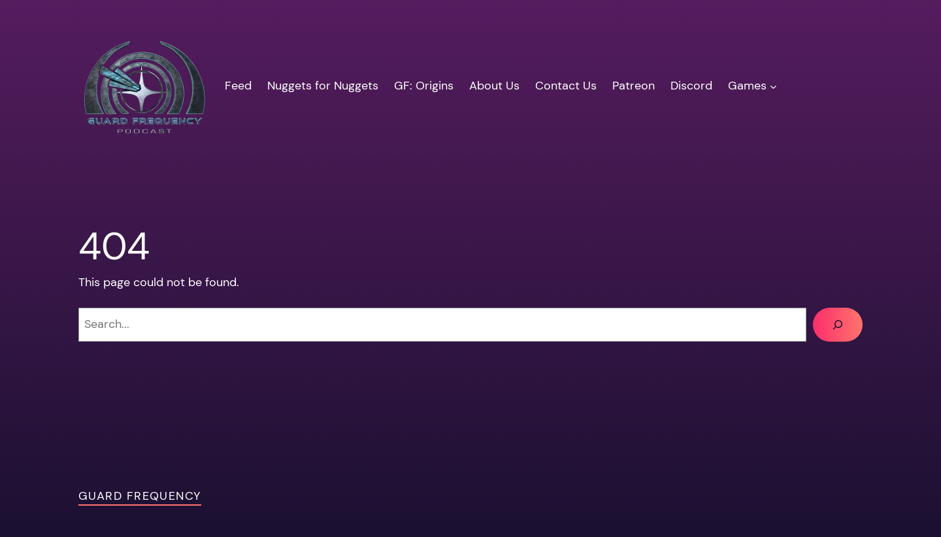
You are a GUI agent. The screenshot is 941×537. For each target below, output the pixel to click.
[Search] (838, 325)
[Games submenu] (773, 86)
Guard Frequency (139, 496)
